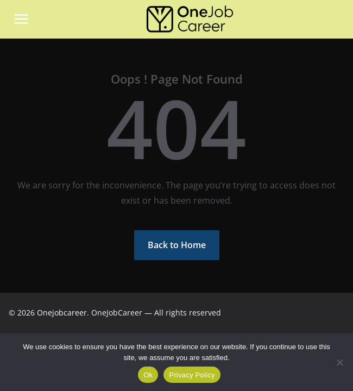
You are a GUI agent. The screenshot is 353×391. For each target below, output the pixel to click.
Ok (148, 375)
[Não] (339, 362)
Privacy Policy (192, 375)
